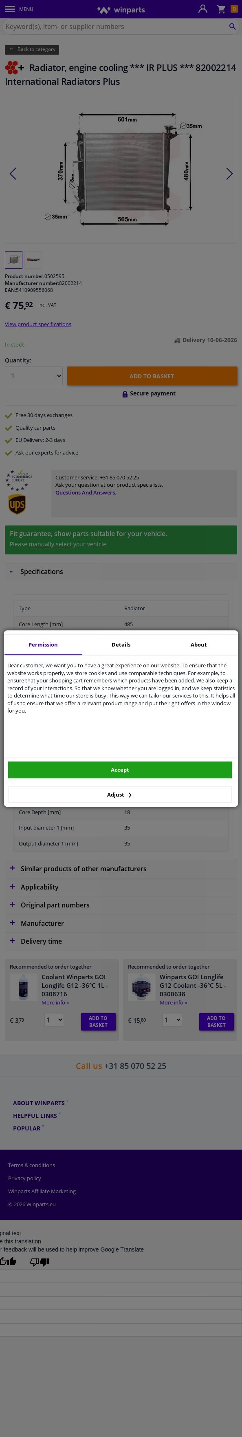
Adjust (119, 794)
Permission (43, 644)
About (199, 644)
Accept (120, 769)
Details (121, 644)
